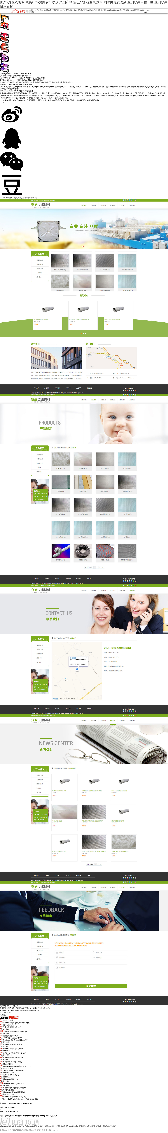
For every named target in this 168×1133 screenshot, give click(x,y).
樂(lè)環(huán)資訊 (130, 10)
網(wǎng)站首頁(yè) (38, 10)
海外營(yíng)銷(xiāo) (102, 10)
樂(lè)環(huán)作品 (116, 10)
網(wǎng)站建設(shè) (65, 10)
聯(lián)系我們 (111, 1126)
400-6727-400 (6, 1013)
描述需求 (3, 1015)
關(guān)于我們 (51, 10)
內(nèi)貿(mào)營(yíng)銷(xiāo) (84, 10)
